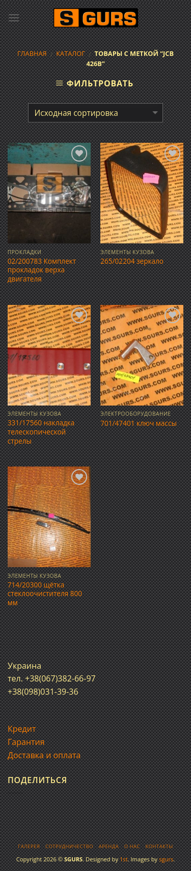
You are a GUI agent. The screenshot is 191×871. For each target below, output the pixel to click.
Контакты (159, 846)
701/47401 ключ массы (138, 423)
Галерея (29, 846)
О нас (132, 846)
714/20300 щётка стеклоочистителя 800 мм (45, 593)
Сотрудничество (69, 846)
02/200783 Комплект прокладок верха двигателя (42, 270)
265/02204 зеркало (131, 261)
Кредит (22, 728)
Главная (32, 53)
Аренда (109, 846)
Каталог (70, 53)
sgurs (166, 859)
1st (124, 859)
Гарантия (26, 742)
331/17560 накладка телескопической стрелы (41, 431)
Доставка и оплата (44, 755)
